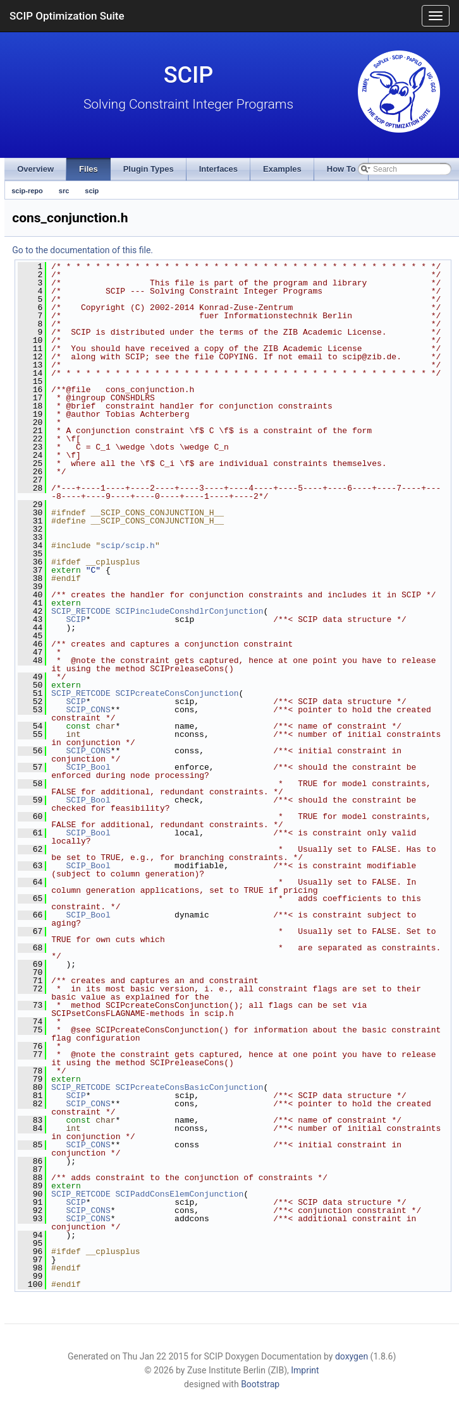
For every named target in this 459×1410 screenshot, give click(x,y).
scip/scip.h (128, 545)
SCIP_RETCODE (81, 611)
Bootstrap (260, 1384)
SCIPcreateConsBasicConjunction (190, 1087)
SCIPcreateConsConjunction (177, 693)
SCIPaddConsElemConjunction (180, 1194)
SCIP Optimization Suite (67, 15)
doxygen (351, 1356)
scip (92, 190)
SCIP (75, 619)
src (64, 190)
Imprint (305, 1370)
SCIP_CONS (88, 709)
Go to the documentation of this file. (82, 250)
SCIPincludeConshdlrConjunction (190, 611)
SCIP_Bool (88, 767)
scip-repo (27, 190)
